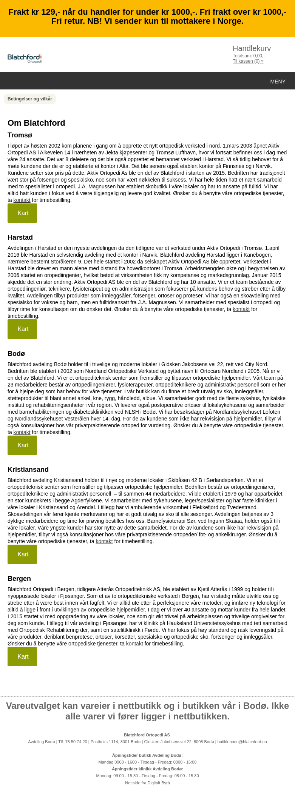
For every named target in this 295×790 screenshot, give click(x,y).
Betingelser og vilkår (30, 99)
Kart (22, 213)
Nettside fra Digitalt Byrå (147, 783)
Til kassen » (248, 61)
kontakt (22, 200)
